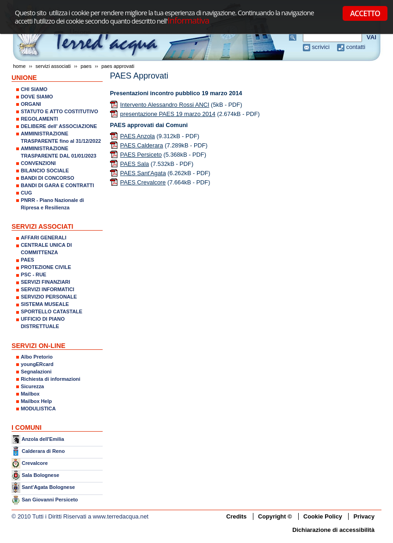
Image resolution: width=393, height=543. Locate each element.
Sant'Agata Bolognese (48, 487)
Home (19, 66)
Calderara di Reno (43, 450)
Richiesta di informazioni (50, 379)
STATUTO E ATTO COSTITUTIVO (59, 111)
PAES (86, 66)
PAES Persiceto (141, 154)
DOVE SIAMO (37, 96)
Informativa (188, 20)
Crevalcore (35, 463)
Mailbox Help (36, 401)
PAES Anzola (137, 136)
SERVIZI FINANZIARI (45, 282)
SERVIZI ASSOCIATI (53, 66)
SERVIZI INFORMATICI (47, 289)
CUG (26, 192)
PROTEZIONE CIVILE (46, 267)
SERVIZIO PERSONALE (49, 296)
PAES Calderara (141, 145)
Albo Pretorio (37, 357)
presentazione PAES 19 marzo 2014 (167, 113)
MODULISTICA (38, 408)
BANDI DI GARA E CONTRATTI (57, 185)
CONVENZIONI (38, 163)
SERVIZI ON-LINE (38, 345)
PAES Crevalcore (143, 182)
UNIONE (24, 77)
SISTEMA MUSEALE (45, 304)
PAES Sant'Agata (143, 173)
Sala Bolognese (40, 475)
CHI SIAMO (34, 89)
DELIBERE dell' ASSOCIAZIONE (59, 126)
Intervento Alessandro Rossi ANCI (164, 104)
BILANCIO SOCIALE (45, 170)
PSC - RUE (33, 274)
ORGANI (31, 104)
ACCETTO (365, 13)
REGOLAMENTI (39, 119)
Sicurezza (32, 386)
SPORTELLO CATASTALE (51, 311)
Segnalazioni (36, 371)
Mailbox (30, 394)
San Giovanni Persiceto (50, 499)
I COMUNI (27, 427)
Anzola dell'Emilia (43, 439)
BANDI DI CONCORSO (47, 178)
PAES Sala (134, 163)
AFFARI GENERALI (43, 237)
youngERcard (37, 364)
